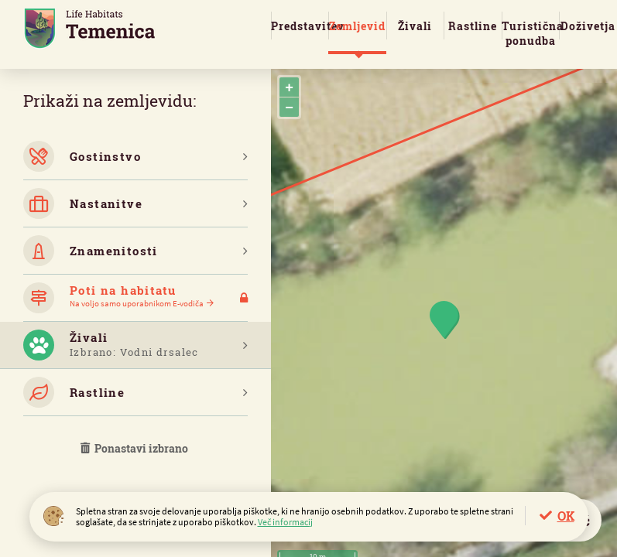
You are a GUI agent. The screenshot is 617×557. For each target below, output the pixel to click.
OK (565, 515)
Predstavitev (299, 26)
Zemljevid (357, 26)
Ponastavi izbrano (135, 448)
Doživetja (587, 26)
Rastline (472, 26)
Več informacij (285, 522)
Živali (415, 26)
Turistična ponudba (530, 33)
